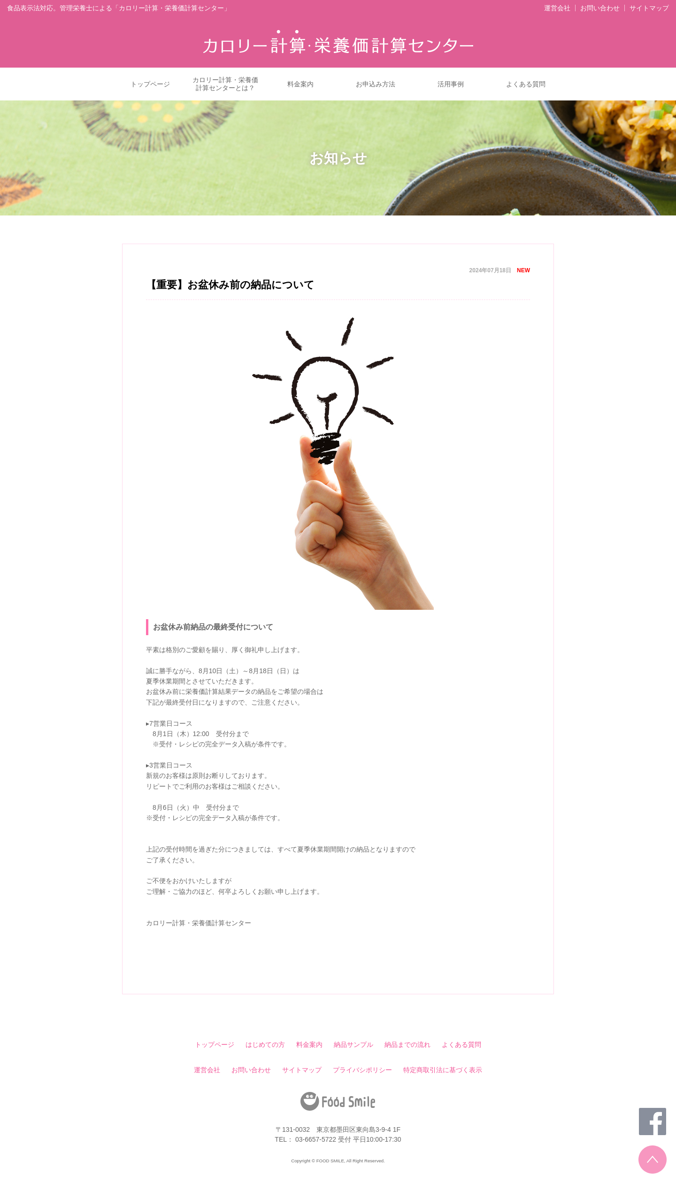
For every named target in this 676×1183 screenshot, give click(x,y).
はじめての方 (265, 1044)
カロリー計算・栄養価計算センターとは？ (225, 84)
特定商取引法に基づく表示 (442, 1070)
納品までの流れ (407, 1044)
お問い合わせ (600, 8)
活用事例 (451, 84)
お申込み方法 (375, 84)
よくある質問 (525, 84)
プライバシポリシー (362, 1070)
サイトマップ (649, 8)
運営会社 (557, 8)
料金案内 (300, 84)
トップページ (150, 84)
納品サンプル (353, 1044)
